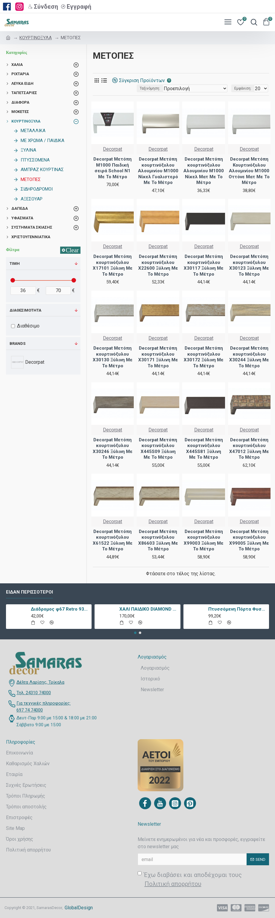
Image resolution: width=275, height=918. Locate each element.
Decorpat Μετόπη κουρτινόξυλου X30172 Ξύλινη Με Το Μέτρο (204, 357)
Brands (17, 343)
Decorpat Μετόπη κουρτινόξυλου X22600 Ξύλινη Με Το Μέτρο (158, 265)
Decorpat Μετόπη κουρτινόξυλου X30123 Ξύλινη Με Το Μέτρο (249, 265)
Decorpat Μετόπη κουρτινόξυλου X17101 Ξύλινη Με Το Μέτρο (113, 265)
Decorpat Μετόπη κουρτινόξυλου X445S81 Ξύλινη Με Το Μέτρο (204, 448)
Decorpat (112, 149)
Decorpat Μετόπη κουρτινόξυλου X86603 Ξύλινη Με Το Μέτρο (158, 540)
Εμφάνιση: (242, 88)
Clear (72, 250)
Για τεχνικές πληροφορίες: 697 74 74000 (43, 706)
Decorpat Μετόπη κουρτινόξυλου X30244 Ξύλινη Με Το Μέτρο (249, 357)
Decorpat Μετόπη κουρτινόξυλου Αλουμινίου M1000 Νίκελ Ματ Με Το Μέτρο (203, 170)
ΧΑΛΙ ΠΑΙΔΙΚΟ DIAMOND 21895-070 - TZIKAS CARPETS (148, 609)
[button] (135, 633)
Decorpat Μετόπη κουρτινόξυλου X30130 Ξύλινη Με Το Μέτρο (113, 357)
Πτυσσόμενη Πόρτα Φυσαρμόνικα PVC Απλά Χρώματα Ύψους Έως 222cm (237, 609)
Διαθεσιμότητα (25, 310)
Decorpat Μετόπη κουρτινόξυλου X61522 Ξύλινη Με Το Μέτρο (113, 540)
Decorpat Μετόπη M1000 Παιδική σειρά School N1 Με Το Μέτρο (112, 167)
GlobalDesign (79, 908)
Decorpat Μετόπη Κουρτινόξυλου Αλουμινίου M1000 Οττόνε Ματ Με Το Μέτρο (249, 170)
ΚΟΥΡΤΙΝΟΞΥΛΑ (35, 37)
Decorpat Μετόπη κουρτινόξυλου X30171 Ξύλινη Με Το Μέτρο (158, 357)
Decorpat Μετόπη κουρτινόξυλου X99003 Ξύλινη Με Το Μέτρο (204, 540)
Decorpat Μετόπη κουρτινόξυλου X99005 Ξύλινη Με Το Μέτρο (249, 540)
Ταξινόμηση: (150, 88)
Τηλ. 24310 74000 (33, 692)
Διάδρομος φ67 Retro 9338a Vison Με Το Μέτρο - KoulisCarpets (60, 609)
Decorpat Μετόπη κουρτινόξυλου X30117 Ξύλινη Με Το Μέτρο (204, 265)
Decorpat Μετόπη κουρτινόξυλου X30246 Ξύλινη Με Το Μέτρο (113, 448)
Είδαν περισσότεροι (29, 592)
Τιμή (15, 263)
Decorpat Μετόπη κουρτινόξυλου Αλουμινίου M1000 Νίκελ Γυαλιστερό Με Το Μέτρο (158, 170)
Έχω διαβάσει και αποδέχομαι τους (190, 879)
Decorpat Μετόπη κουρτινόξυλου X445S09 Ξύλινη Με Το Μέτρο (158, 448)
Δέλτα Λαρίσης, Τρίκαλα (40, 682)
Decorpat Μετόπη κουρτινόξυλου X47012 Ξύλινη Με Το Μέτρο (249, 448)
